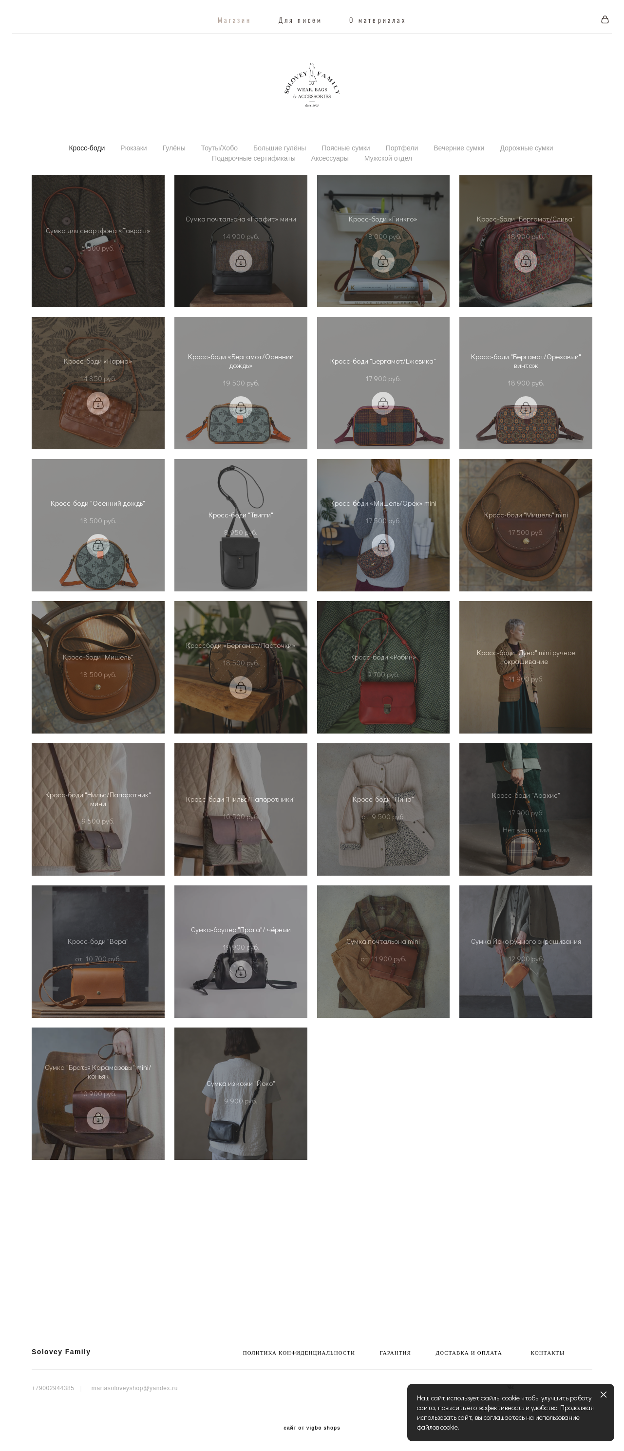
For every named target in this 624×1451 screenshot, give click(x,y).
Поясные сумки (345, 174)
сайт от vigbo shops (312, 1428)
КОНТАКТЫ (548, 1353)
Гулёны (174, 174)
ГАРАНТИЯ (396, 1353)
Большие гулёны (279, 174)
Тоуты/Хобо (219, 174)
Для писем (301, 14)
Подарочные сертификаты (254, 184)
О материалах (377, 14)
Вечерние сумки (459, 174)
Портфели (402, 174)
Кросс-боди (87, 174)
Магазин (234, 14)
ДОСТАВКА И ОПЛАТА (468, 1353)
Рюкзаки (133, 174)
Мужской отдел (388, 184)
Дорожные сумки (526, 174)
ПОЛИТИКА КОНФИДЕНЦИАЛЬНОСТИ (299, 1353)
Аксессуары (330, 184)
